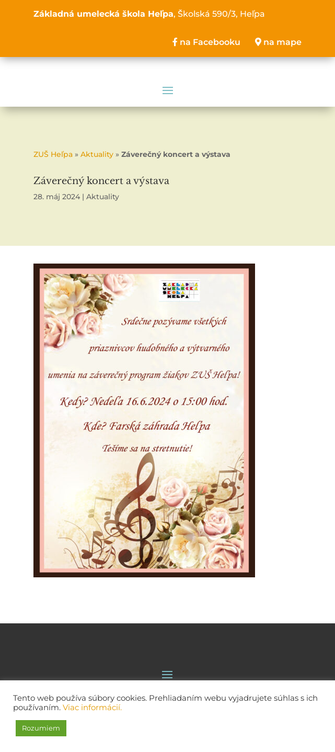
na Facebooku (206, 42)
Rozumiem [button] (41, 728)
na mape (278, 42)
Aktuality (96, 154)
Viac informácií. (92, 707)
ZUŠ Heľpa (53, 154)
